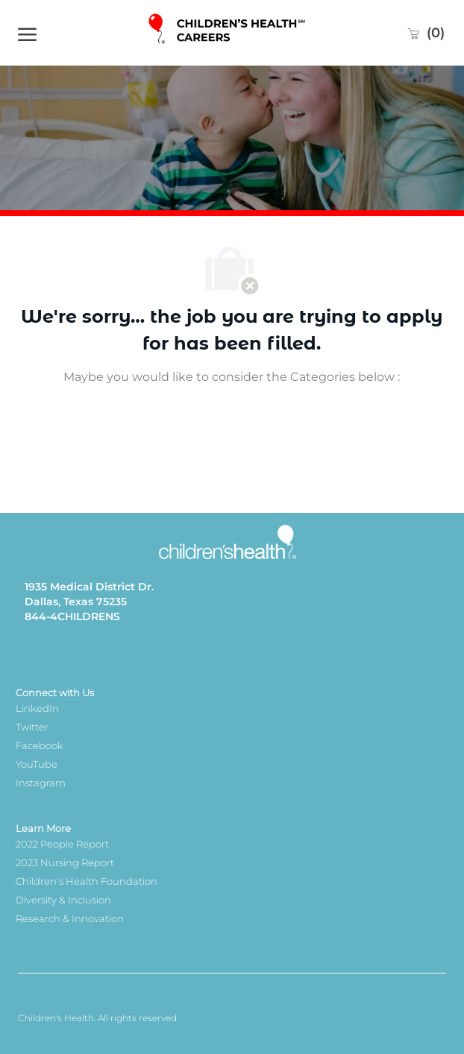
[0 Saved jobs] (426, 32)
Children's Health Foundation (86, 881)
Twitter (32, 727)
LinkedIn (37, 708)
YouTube (36, 764)
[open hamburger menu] (27, 33)
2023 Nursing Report (65, 862)
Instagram (41, 783)
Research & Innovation (70, 918)
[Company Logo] (227, 32)
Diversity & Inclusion (63, 900)
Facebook (39, 745)
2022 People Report (62, 844)
